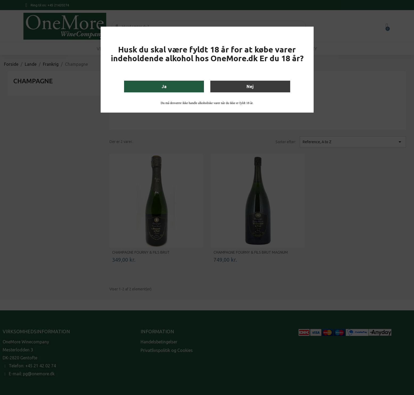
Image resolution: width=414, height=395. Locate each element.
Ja (164, 86)
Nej (250, 86)
